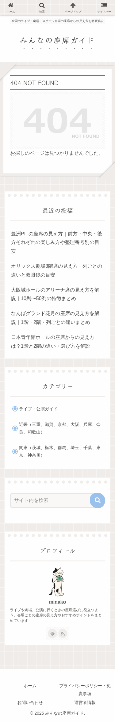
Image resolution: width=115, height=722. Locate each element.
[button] (97, 500)
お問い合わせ (30, 702)
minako (57, 601)
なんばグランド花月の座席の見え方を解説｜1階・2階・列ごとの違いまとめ (55, 318)
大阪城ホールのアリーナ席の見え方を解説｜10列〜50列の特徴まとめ (55, 294)
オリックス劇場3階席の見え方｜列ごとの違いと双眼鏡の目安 (56, 270)
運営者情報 (85, 702)
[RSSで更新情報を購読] (63, 633)
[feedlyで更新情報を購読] (52, 633)
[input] (54, 500)
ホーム (30, 685)
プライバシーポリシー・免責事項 (85, 689)
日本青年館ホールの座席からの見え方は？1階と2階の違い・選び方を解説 (52, 342)
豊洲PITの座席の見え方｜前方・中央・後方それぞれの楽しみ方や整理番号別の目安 (56, 242)
